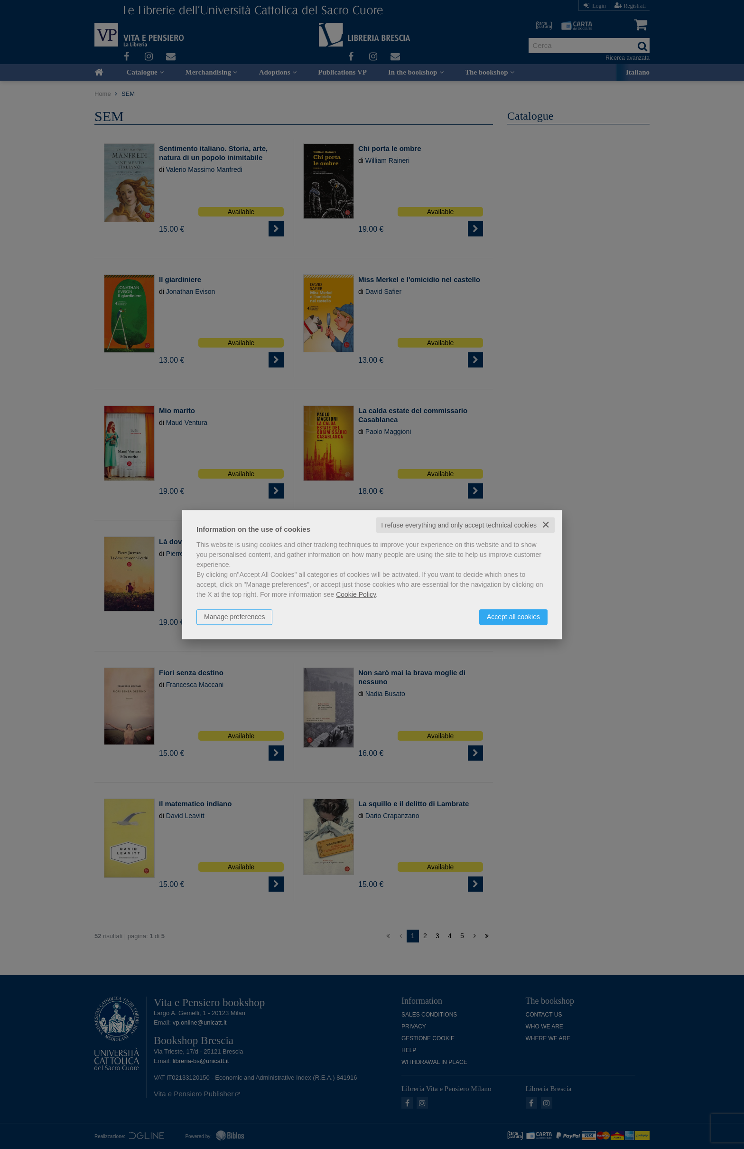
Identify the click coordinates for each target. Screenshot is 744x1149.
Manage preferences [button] (234, 617)
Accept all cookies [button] (513, 617)
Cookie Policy (356, 594)
